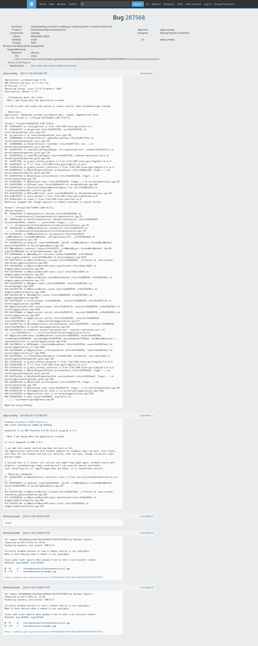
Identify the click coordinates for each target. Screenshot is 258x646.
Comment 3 (146, 532)
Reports (156, 4)
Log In (207, 4)
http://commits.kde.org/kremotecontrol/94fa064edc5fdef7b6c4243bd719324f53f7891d (53, 577)
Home (42, 4)
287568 (135, 17)
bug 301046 (37, 562)
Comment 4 (146, 587)
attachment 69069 (25, 422)
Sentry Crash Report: (19, 62)
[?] (147, 4)
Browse (61, 4)
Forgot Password (224, 4)
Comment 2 (146, 516)
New (51, 4)
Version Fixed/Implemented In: (143, 59)
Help (180, 4)
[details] (41, 422)
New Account (193, 4)
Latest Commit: (22, 59)
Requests (169, 4)
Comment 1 (146, 415)
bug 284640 (22, 562)
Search (73, 4)
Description (147, 73)
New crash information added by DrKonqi (53, 65)
